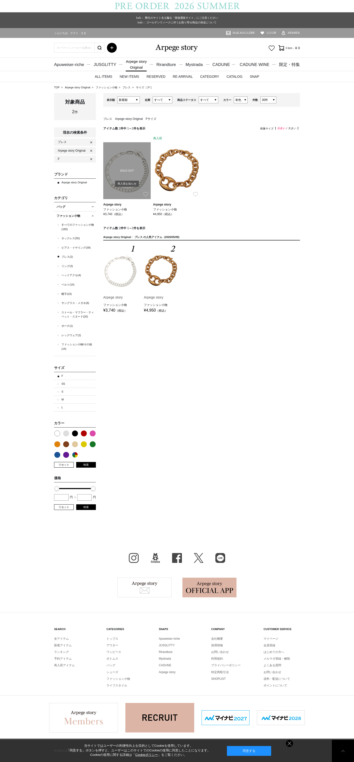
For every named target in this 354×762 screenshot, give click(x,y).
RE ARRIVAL (183, 77)
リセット (64, 464)
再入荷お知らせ (127, 183)
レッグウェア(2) (71, 335)
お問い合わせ (220, 652)
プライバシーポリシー (226, 665)
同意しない (289, 743)
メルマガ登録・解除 (277, 658)
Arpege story (145, 587)
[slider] (56, 488)
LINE (220, 558)
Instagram (134, 558)
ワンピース (113, 652)
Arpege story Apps (209, 587)
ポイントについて (275, 685)
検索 (86, 464)
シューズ (112, 672)
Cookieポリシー (146, 755)
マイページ (271, 638)
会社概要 (217, 638)
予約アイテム (63, 658)
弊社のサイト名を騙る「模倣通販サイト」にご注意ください (181, 17)
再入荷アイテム (64, 665)
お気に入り (272, 48)
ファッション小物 (107, 87)
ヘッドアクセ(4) (71, 275)
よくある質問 (272, 665)
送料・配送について (277, 679)
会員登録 (269, 645)
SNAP (254, 77)
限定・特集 (289, 64)
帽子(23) (66, 293)
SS (63, 383)
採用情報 (217, 645)
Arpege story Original (77, 87)
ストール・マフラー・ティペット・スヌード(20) (77, 314)
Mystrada (194, 64)
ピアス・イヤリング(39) (76, 247)
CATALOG (234, 77)
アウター (112, 645)
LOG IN (271, 33)
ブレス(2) (67, 256)
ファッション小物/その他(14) (76, 346)
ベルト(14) (67, 284)
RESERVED (156, 77)
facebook (177, 558)
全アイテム (61, 638)
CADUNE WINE (254, 64)
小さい (281, 128)
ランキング (61, 652)
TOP (56, 87)
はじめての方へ (274, 652)
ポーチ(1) (67, 325)
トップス (112, 638)
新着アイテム (63, 645)
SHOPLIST (218, 679)
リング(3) (67, 266)
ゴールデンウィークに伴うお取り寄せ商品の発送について (181, 22)
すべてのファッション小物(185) (77, 227)
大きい (292, 128)
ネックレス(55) (70, 238)
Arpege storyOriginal (136, 64)
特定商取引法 (220, 672)
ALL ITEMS (103, 77)
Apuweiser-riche (69, 64)
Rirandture (166, 64)
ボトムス (112, 658)
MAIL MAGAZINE (244, 33)
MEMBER (294, 33)
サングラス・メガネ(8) (75, 303)
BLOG (155, 558)
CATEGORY (209, 77)
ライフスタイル (116, 685)
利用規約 (217, 658)
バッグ (110, 665)
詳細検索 (112, 48)
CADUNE (221, 64)
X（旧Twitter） (199, 558)
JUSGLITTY (105, 64)
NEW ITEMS (129, 77)
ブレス (126, 87)
